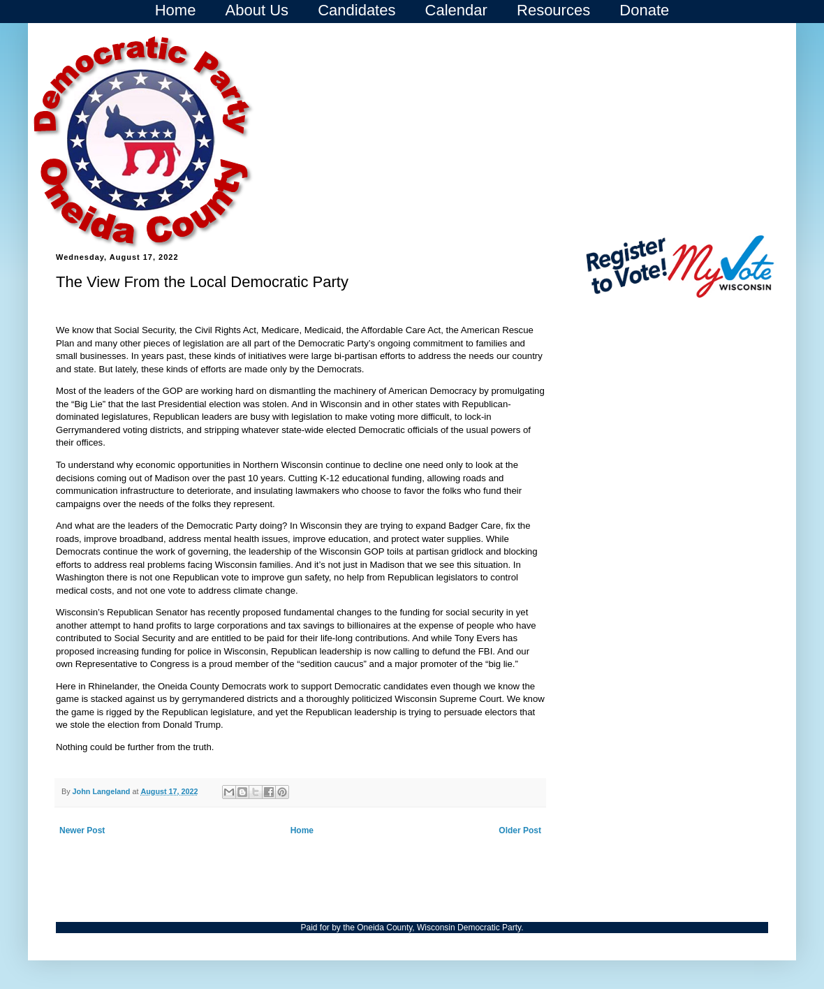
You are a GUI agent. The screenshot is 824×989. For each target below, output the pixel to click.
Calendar (456, 10)
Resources (553, 10)
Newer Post (82, 830)
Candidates (356, 10)
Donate (644, 10)
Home (175, 10)
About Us (257, 10)
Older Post (520, 830)
